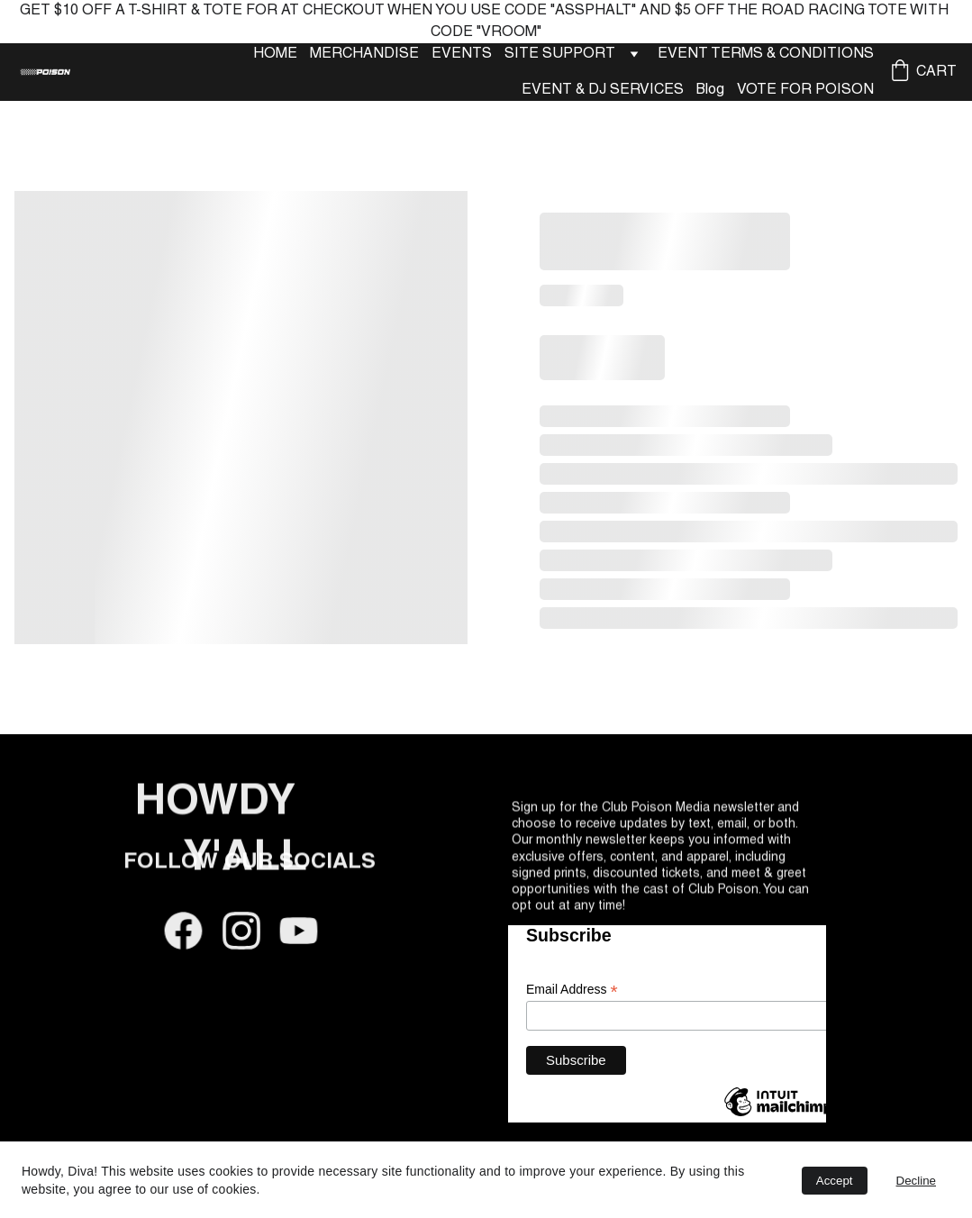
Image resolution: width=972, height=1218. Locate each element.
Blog (710, 90)
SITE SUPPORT (559, 54)
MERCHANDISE (364, 54)
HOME (275, 54)
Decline (916, 1180)
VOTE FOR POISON (805, 90)
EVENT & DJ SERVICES (603, 90)
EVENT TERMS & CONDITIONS (766, 54)
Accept (834, 1180)
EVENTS (461, 54)
